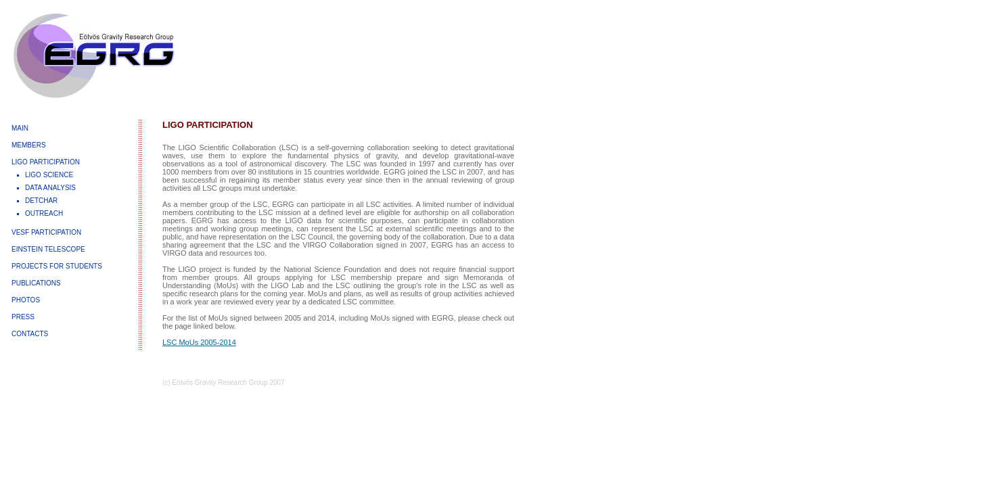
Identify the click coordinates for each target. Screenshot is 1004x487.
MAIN (20, 128)
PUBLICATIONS (36, 283)
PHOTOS (26, 300)
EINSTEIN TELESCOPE (48, 249)
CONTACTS (30, 334)
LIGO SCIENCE (49, 175)
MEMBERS (29, 145)
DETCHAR (41, 200)
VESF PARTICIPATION (46, 232)
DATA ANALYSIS (50, 187)
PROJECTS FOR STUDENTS (57, 266)
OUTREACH (44, 213)
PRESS (23, 317)
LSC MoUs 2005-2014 (199, 342)
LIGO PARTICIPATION (46, 162)
